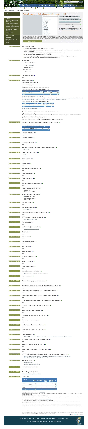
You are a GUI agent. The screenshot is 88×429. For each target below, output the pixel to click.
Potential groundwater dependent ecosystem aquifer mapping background (12, 29)
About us (13, 7)
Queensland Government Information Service (69, 29)
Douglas (25, 158)
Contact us (57, 1)
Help (61, 1)
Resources (71, 7)
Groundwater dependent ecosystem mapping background (12, 26)
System (24, 91)
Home (7, 7)
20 (35, 392)
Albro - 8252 (45, 23)
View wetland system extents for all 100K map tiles (32, 97)
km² (31, 85)
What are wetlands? (30, 7)
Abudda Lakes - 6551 (47, 20)
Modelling (8, 18)
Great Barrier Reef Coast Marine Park (31, 231)
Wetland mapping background (12, 23)
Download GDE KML (69, 24)
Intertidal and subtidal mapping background (12, 21)
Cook (25, 157)
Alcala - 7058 (45, 24)
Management (39, 7)
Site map (51, 1)
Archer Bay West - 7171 (47, 33)
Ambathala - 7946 (46, 28)
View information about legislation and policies (31, 376)
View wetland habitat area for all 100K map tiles (31, 110)
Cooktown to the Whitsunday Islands (32, 366)
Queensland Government (44, 426)
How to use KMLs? (71, 26)
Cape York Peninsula (29, 365)
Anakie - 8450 (46, 29)
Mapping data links (9, 33)
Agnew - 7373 (46, 22)
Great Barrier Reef (27, 212)
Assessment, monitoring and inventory (53, 7)
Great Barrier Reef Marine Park (30, 222)
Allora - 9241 (45, 25)
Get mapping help (9, 32)
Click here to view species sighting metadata (29, 394)
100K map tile (31, 65)
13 (35, 386)
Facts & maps (20, 7)
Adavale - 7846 (46, 21)
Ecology (65, 7)
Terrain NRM (26, 152)
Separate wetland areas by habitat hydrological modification (35, 87)
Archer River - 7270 (46, 34)
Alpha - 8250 (45, 26)
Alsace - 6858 (46, 27)
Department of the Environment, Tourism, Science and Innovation (60, 5)
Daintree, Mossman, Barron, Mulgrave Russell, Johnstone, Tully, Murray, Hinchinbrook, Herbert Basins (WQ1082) (48, 359)
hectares (32, 84)
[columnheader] (30, 129)
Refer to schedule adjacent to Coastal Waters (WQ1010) (36, 360)
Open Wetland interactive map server (69, 16)
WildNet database (42, 395)
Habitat (24, 104)
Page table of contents (32, 41)
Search (81, 1)
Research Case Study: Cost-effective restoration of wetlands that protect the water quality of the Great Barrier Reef (48, 339)
